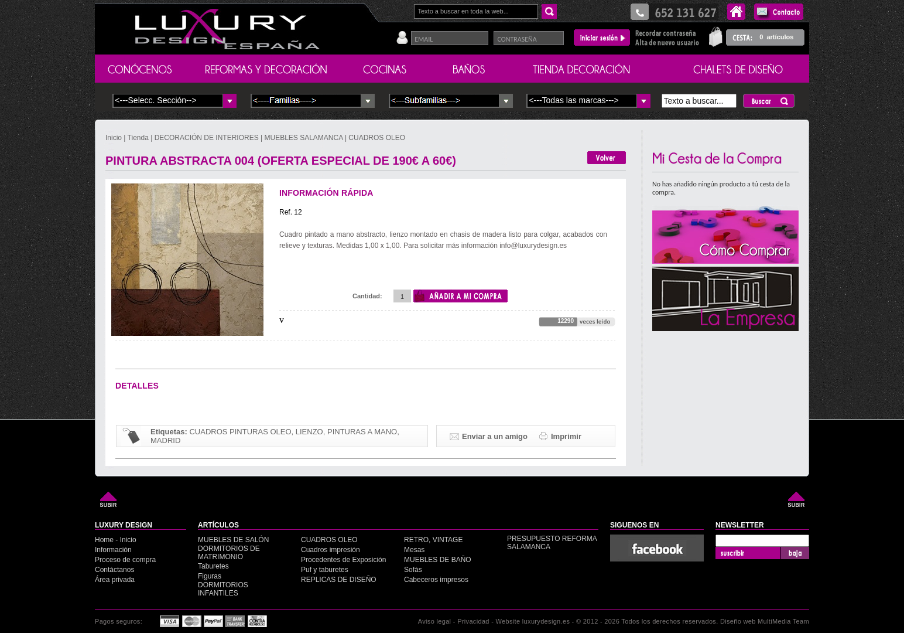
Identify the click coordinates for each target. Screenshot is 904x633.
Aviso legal (434, 621)
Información (113, 550)
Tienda (138, 138)
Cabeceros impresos (436, 580)
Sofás (413, 570)
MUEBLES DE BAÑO (437, 560)
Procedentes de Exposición (343, 560)
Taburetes (213, 566)
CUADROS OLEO (376, 138)
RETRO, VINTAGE (433, 540)
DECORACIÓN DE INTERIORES (208, 138)
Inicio (114, 138)
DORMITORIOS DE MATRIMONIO (229, 552)
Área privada (115, 580)
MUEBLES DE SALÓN (233, 540)
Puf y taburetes (324, 570)
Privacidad (473, 621)
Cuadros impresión (330, 550)
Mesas (414, 550)
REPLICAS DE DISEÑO (338, 580)
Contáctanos (114, 570)
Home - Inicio (115, 540)
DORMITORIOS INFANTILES (223, 589)
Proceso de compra (125, 560)
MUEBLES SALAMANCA (304, 138)
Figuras (209, 576)
